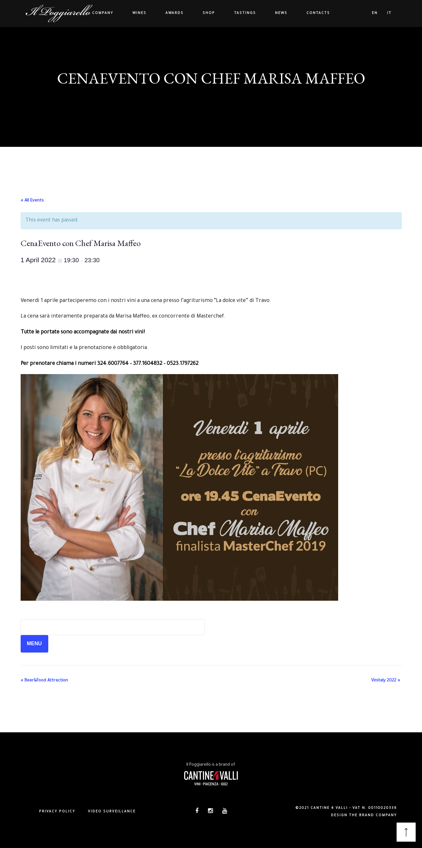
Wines (139, 13)
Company (102, 13)
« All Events (32, 200)
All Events (211, 93)
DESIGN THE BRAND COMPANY (364, 815)
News (281, 13)
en (375, 13)
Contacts (318, 13)
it (389, 13)
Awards (174, 13)
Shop (209, 13)
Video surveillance (112, 812)
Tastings (245, 13)
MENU (34, 643)
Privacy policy (57, 812)
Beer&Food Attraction (44, 680)
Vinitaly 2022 (385, 680)
